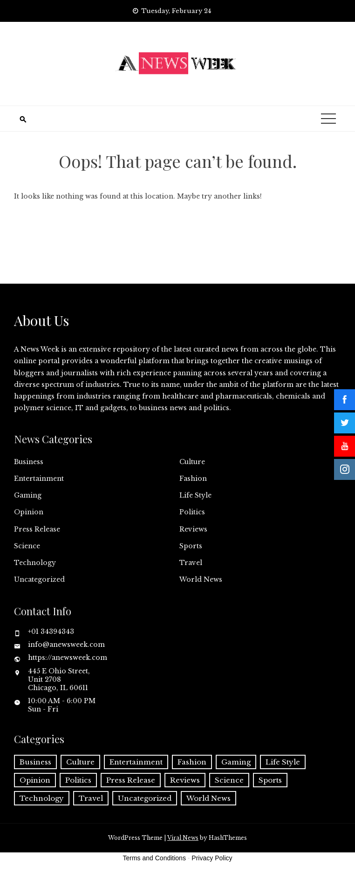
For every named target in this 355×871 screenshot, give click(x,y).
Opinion (28, 512)
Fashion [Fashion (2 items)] (192, 762)
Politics (192, 512)
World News (200, 579)
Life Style (195, 495)
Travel (190, 563)
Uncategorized (39, 579)
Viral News (182, 837)
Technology (35, 563)
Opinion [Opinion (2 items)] (35, 780)
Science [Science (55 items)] (229, 780)
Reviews (193, 529)
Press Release (37, 529)
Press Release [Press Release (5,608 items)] (130, 780)
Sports (190, 546)
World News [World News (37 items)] (208, 798)
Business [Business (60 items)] (35, 762)
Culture (192, 462)
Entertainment (39, 478)
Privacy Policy (211, 858)
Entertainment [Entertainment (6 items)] (136, 762)
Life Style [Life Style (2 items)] (283, 762)
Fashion (193, 478)
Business (28, 462)
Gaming (27, 495)
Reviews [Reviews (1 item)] (185, 780)
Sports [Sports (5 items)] (270, 780)
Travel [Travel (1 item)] (91, 798)
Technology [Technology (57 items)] (42, 798)
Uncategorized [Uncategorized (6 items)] (144, 798)
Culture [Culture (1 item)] (80, 762)
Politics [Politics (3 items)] (78, 780)
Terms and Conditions (154, 858)
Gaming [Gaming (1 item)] (236, 762)
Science (27, 546)
